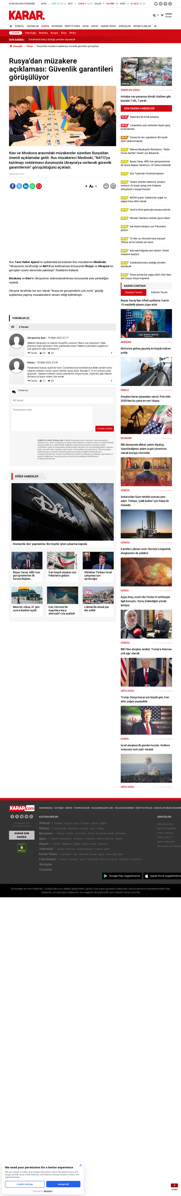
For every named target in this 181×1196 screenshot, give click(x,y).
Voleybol (78, 838)
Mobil (60, 849)
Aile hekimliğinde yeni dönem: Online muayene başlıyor (58, 39)
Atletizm (90, 838)
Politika (58, 823)
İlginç (101, 854)
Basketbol (66, 838)
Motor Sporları (105, 838)
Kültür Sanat (89, 844)
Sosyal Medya (85, 849)
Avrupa (54, 32)
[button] (86, 186)
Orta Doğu (30, 32)
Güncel (19, 26)
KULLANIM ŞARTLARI (102, 807)
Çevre (94, 823)
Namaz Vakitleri (166, 828)
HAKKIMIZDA (46, 807)
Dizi (75, 854)
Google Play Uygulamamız (124, 876)
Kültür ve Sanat (108, 859)
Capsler (73, 859)
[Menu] (154, 26)
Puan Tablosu (165, 833)
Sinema (83, 854)
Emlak (69, 833)
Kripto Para (72, 26)
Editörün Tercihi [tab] (159, 292)
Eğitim (103, 823)
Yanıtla (33, 353)
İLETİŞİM (58, 807)
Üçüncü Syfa (71, 823)
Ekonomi (57, 26)
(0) (43, 353)
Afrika (72, 32)
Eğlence (103, 844)
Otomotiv (80, 833)
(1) (43, 381)
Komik (93, 854)
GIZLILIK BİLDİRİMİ (124, 807)
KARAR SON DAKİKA (21, 835)
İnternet (70, 849)
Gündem (67, 854)
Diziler (56, 844)
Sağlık (76, 844)
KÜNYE (68, 807)
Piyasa (60, 833)
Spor (85, 26)
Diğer (119, 838)
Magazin (67, 844)
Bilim (107, 849)
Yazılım (98, 849)
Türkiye (84, 823)
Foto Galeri (47, 859)
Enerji (91, 833)
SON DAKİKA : (17, 39)
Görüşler (125, 26)
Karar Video (108, 26)
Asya (63, 32)
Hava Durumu (165, 824)
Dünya (45, 26)
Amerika (43, 32)
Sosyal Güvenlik (105, 833)
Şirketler (121, 833)
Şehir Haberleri (166, 841)
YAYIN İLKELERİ (82, 807)
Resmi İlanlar (142, 26)
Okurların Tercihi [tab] (133, 292)
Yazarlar (33, 26)
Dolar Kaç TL (164, 837)
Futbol (54, 838)
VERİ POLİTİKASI (143, 807)
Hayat (94, 26)
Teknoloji (46, 849)
